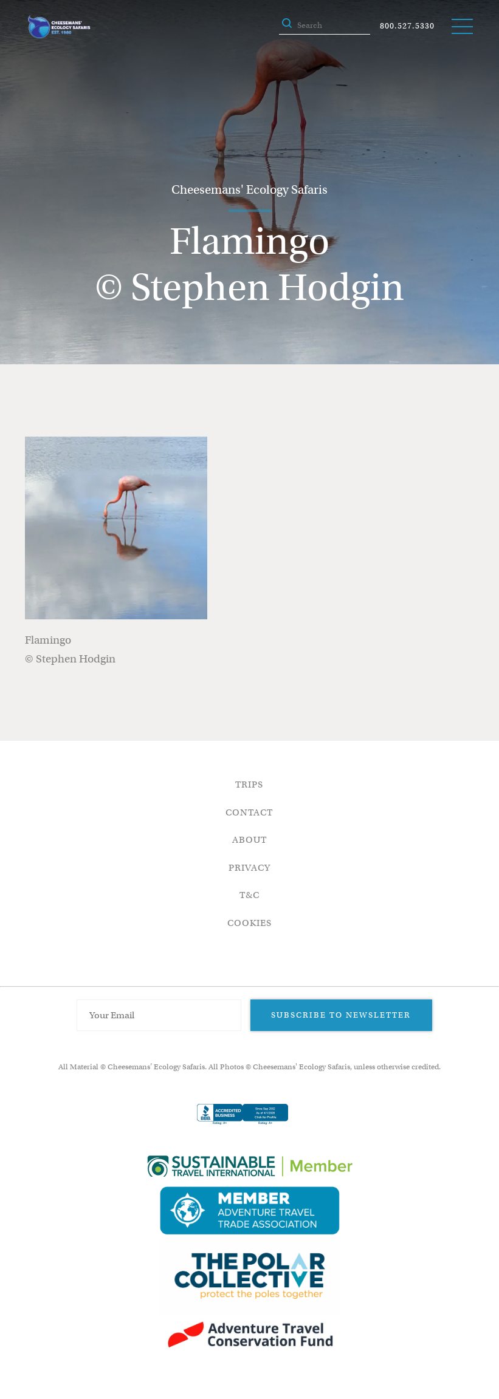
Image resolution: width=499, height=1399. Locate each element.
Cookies (249, 922)
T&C (249, 895)
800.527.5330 (407, 26)
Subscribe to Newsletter (341, 1015)
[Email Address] (159, 1015)
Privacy (249, 867)
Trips (249, 784)
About (249, 839)
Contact (249, 812)
